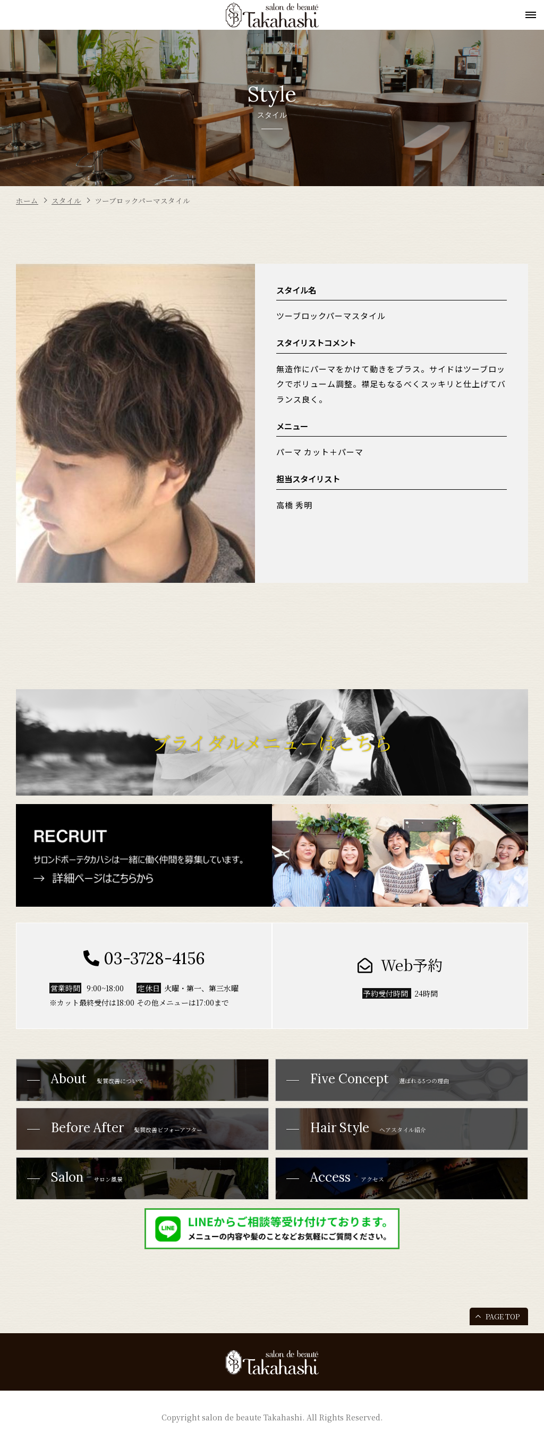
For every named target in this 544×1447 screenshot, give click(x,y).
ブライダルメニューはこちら (272, 742)
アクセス (339, 1188)
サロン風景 (77, 1188)
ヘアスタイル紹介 (363, 1134)
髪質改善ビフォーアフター (123, 1134)
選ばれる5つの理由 (375, 1081)
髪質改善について (90, 1081)
